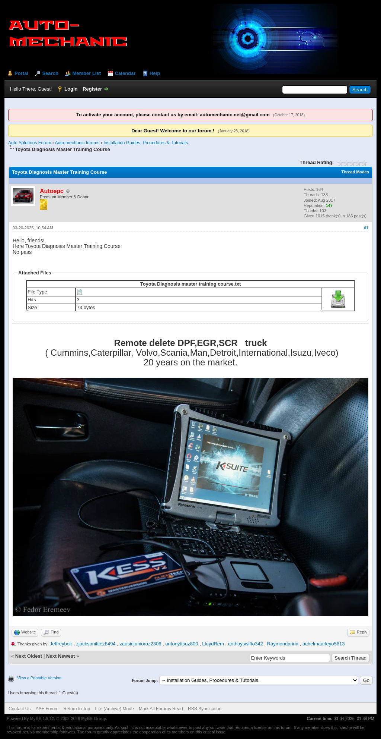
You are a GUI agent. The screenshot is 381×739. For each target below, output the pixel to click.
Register (92, 89)
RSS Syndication (204, 708)
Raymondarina (283, 644)
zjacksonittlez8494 (95, 644)
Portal (21, 73)
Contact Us (20, 708)
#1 (366, 228)
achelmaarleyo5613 (323, 644)
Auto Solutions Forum (29, 142)
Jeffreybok (61, 644)
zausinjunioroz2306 (140, 644)
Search (50, 73)
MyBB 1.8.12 (42, 718)
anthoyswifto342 (245, 644)
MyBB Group (93, 718)
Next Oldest (28, 656)
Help (155, 73)
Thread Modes (355, 172)
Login (70, 89)
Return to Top (76, 708)
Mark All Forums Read (161, 708)
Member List (86, 73)
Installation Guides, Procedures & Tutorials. (146, 142)
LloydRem (213, 644)
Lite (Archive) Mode (114, 708)
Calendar (125, 73)
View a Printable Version (39, 678)
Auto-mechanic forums (77, 142)
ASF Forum (47, 708)
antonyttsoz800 (181, 644)
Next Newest (60, 656)
